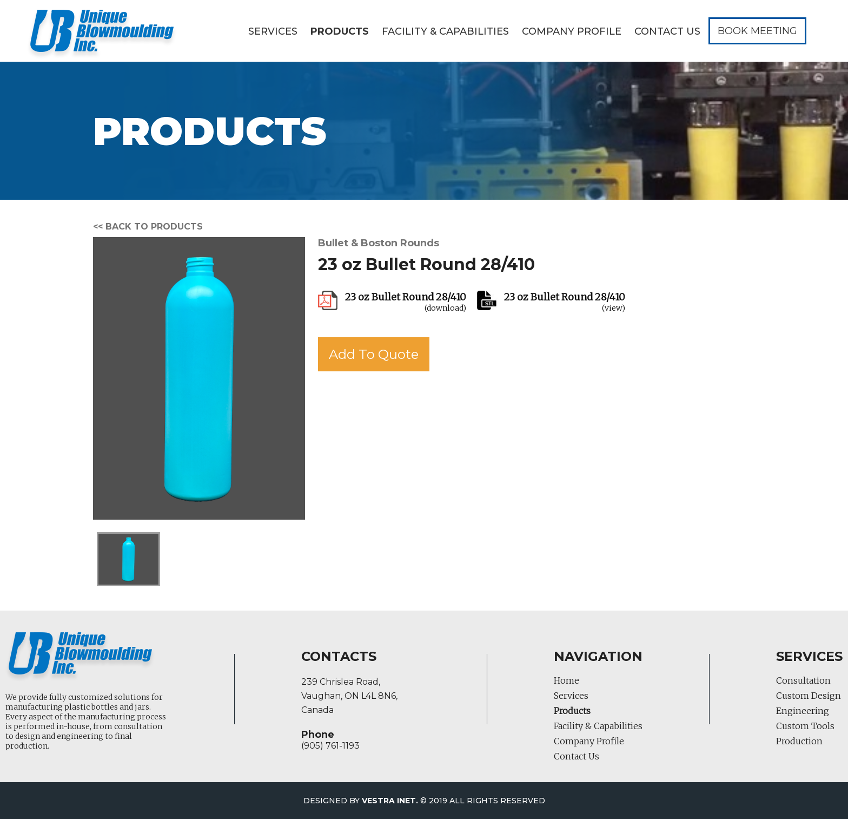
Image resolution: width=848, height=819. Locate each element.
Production (799, 741)
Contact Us (667, 31)
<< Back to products (148, 226)
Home (566, 680)
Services (272, 31)
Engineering (802, 710)
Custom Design (808, 695)
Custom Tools (805, 725)
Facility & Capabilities (445, 31)
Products (339, 31)
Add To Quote (374, 354)
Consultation (803, 680)
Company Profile (571, 31)
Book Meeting (757, 31)
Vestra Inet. (390, 800)
